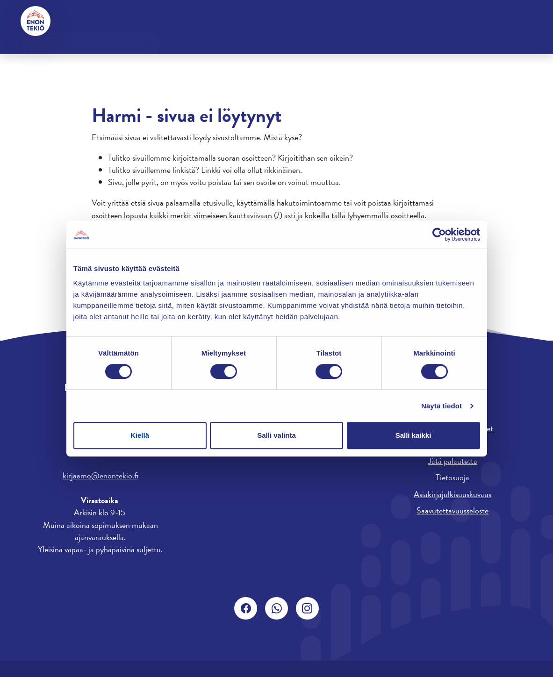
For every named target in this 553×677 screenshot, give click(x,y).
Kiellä (139, 435)
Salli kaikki (413, 435)
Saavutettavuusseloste (452, 510)
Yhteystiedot (91, 20)
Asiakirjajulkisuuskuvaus (452, 494)
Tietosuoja (452, 477)
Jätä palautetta (452, 461)
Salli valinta (276, 435)
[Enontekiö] (35, 21)
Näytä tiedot (441, 406)
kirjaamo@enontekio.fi (100, 475)
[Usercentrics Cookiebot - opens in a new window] (439, 235)
